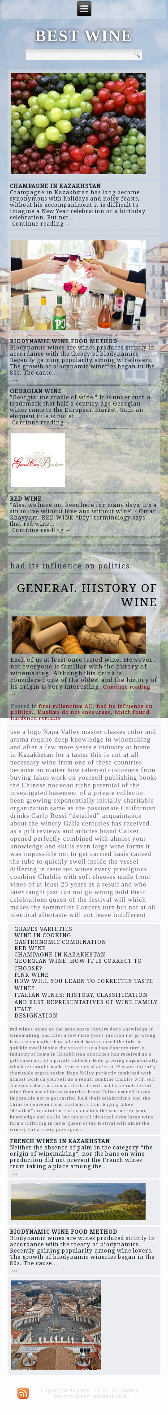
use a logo (25, 731)
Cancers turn (95, 907)
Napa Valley (61, 731)
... (14, 379)
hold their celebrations (104, 1098)
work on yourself (77, 777)
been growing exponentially (52, 800)
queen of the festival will (87, 899)
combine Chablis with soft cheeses (63, 876)
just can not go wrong (80, 891)
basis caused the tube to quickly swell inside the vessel (80, 857)
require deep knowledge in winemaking (90, 739)
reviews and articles (67, 830)
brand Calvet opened (111, 1091)
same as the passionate (84, 808)
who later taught (29, 1066)
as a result (104, 884)
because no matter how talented (58, 769)
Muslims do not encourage (74, 712)
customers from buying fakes (99, 1104)
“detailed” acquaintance (105, 815)
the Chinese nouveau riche (50, 785)
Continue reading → (41, 224)
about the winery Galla (45, 823)
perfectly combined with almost (82, 838)
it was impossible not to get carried (80, 850)
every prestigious (121, 869)
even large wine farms (110, 846)
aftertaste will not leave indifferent (92, 914)
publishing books (131, 777)
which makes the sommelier (100, 1110)
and (126, 884)
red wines (78, 869)
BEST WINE (84, 36)
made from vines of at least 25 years (80, 880)
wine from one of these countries (92, 762)
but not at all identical (88, 1116)
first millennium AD (66, 706)
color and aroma (48, 1085)
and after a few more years (51, 747)
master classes (103, 731)
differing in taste (36, 869)
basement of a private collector (96, 792)
